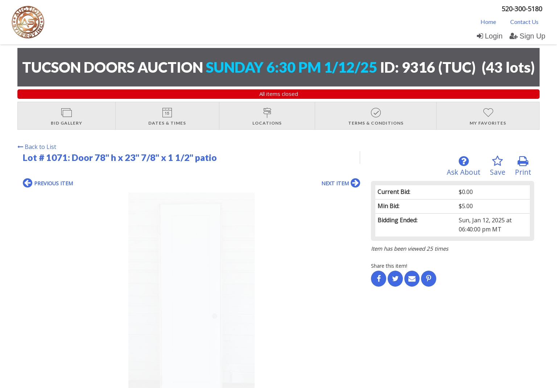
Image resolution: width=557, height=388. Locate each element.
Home (488, 21)
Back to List (36, 147)
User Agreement (134, 318)
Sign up (101, 318)
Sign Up (527, 36)
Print (523, 166)
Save (498, 166)
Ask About (463, 166)
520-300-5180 (522, 8)
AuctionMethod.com (295, 380)
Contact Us (524, 21)
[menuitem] (488, 21)
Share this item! (389, 265)
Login (490, 36)
